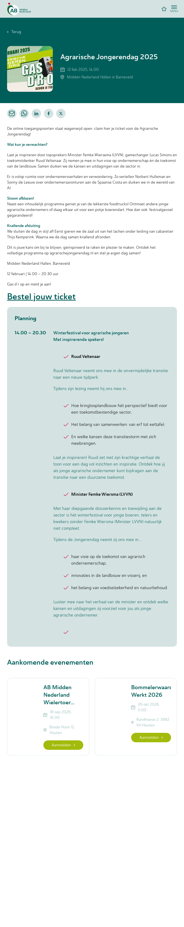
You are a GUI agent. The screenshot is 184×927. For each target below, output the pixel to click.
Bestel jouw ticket (41, 296)
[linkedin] (36, 113)
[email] (12, 113)
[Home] (19, 9)
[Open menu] (174, 9)
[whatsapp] (24, 113)
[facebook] (48, 113)
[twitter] (61, 113)
